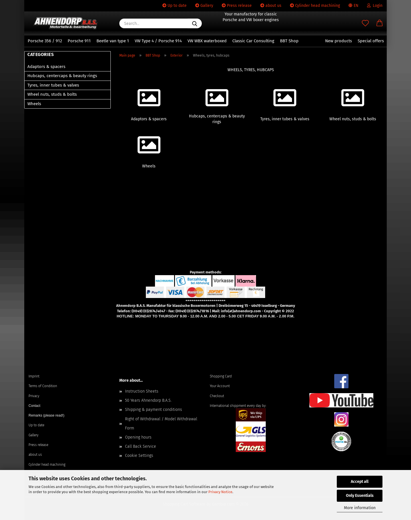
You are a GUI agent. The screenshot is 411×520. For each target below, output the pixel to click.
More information (360, 507)
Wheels (34, 103)
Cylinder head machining (315, 5)
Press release (237, 5)
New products (338, 40)
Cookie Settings (139, 455)
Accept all (359, 481)
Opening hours (138, 437)
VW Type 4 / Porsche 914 (158, 40)
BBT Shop (289, 40)
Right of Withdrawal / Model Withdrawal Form (161, 424)
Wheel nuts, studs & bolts (52, 94)
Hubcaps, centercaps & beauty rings (62, 75)
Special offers (371, 40)
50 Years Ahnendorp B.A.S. (148, 400)
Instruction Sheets (141, 391)
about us (270, 5)
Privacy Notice (220, 492)
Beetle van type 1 (112, 40)
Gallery (204, 5)
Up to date (174, 5)
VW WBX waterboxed (207, 40)
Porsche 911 (79, 40)
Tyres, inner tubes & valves (53, 85)
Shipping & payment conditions (153, 409)
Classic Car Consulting (253, 40)
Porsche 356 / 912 (45, 40)
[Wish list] (365, 23)
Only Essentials (360, 495)
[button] (379, 23)
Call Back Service (140, 446)
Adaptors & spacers (46, 66)
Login (374, 5)
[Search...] (195, 23)
